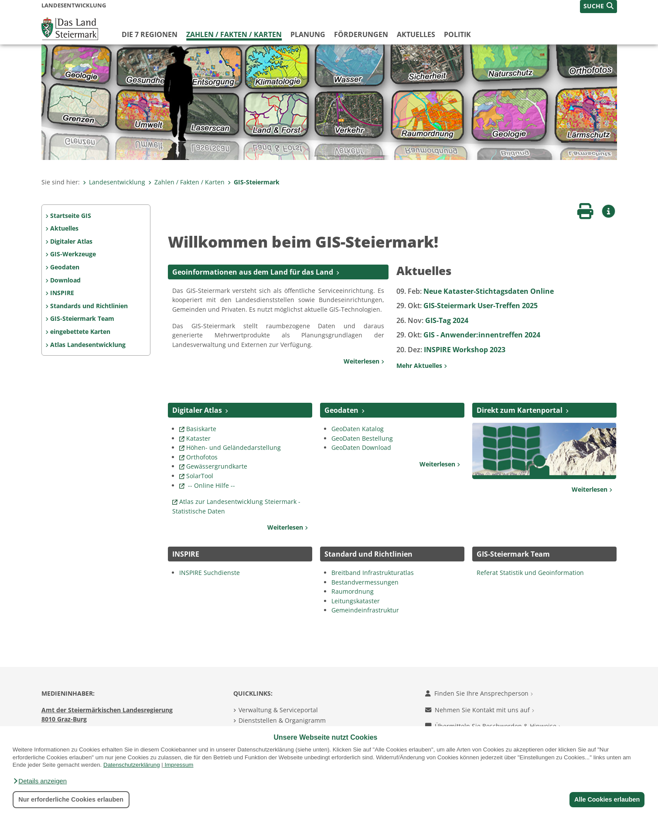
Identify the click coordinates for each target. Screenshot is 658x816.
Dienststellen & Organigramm (282, 720)
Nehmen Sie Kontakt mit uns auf (479, 710)
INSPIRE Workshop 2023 (450, 349)
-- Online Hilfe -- (210, 485)
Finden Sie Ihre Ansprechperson (479, 693)
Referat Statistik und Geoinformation (530, 572)
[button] (40, 781)
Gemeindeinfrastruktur (365, 610)
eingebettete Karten (80, 331)
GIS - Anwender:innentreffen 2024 (468, 335)
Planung (307, 34)
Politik (457, 34)
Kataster (198, 438)
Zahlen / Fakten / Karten (234, 34)
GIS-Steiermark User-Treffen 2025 (467, 305)
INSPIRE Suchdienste (209, 572)
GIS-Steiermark (254, 182)
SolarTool (199, 476)
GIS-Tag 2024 (432, 320)
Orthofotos (202, 457)
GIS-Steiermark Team (82, 318)
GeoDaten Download (361, 447)
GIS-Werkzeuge (73, 254)
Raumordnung (352, 591)
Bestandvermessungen (365, 582)
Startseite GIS (70, 215)
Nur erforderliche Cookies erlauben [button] (70, 799)
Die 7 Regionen (149, 34)
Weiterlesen (364, 361)
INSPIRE (62, 293)
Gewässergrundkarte (216, 466)
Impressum (179, 765)
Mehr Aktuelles (421, 365)
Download (65, 280)
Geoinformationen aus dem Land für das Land (252, 272)
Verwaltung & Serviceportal (278, 710)
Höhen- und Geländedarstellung (233, 447)
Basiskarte (201, 429)
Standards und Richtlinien (89, 306)
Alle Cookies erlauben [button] (606, 799)
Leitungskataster (355, 601)
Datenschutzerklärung (131, 765)
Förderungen (361, 34)
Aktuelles (416, 34)
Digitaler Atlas (71, 241)
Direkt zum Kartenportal (520, 410)
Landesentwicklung (114, 182)
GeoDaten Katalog (358, 429)
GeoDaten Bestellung (362, 438)
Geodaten (64, 267)
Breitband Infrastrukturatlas (373, 572)
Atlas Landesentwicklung (88, 344)
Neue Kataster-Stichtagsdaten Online (475, 291)
